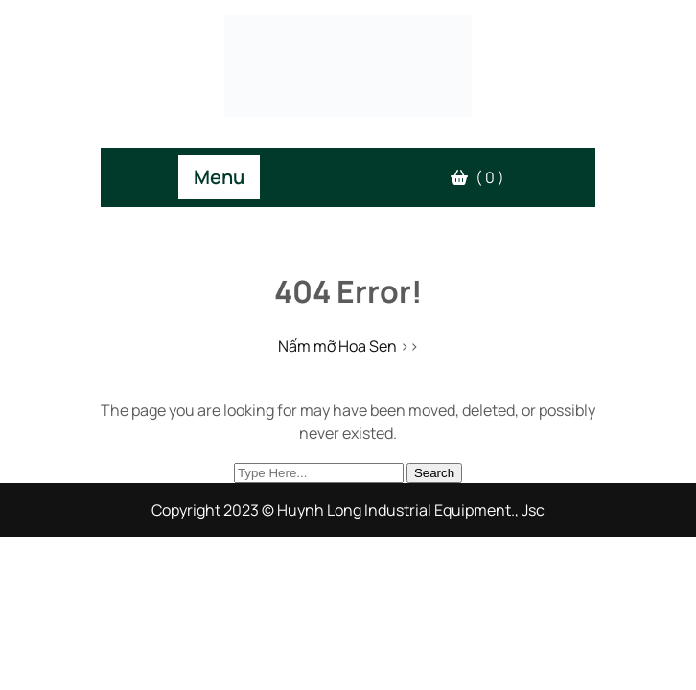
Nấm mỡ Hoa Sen (337, 345)
